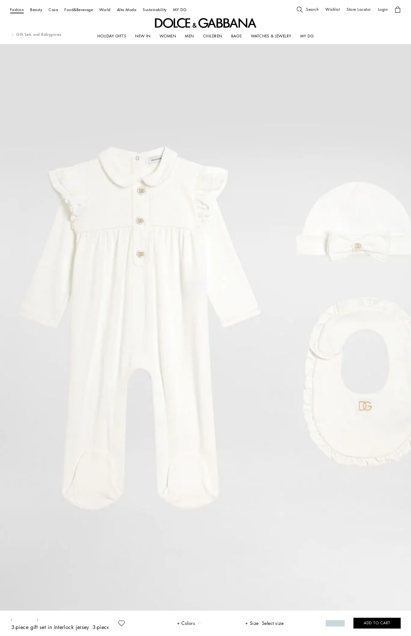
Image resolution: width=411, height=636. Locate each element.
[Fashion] (17, 9)
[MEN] (189, 36)
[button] (307, 9)
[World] (104, 9)
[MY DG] (179, 9)
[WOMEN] (168, 36)
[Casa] (53, 9)
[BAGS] (236, 36)
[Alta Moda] (126, 9)
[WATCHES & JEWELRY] (271, 36)
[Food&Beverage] (78, 9)
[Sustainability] (155, 9)
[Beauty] (36, 9)
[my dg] (307, 36)
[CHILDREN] (212, 36)
